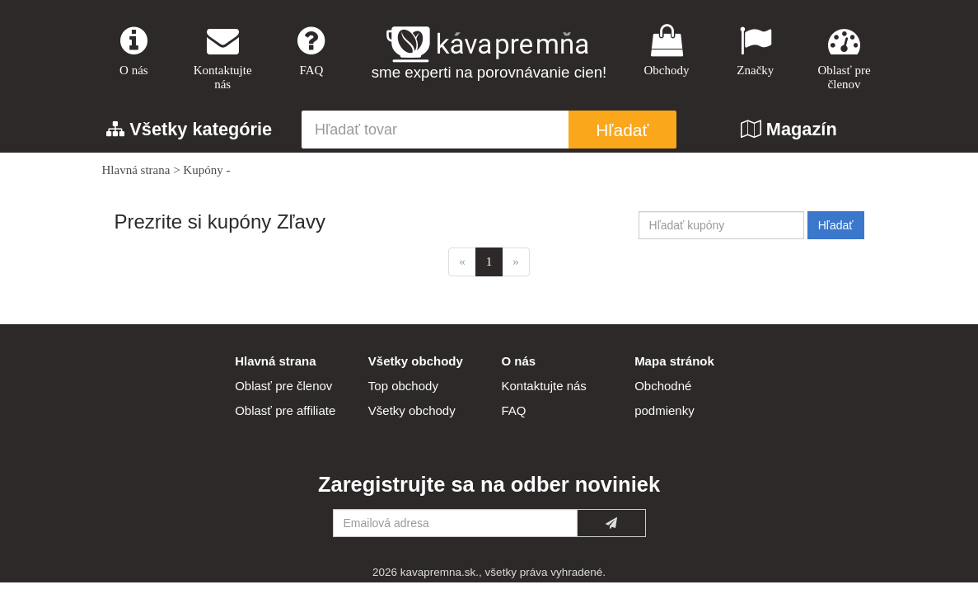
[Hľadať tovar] (435, 129)
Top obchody (403, 386)
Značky (755, 51)
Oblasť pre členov (844, 58)
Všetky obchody (412, 410)
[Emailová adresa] (455, 523)
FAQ (311, 51)
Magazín (789, 129)
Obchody (666, 51)
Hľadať (622, 129)
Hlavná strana (136, 170)
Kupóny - (206, 170)
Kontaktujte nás (222, 58)
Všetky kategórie (189, 129)
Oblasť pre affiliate (285, 410)
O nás (134, 51)
